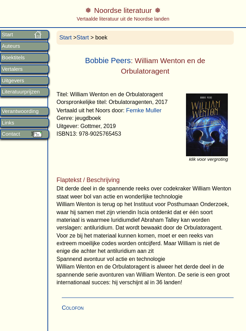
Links (8, 123)
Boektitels (13, 57)
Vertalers (12, 69)
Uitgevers (13, 80)
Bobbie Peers (108, 60)
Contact (11, 134)
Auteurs (11, 46)
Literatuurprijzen (21, 92)
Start (7, 34)
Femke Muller (144, 110)
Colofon (73, 307)
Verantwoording (20, 111)
